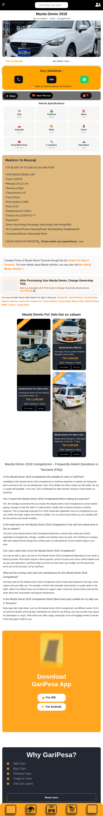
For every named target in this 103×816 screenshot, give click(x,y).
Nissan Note (78, 301)
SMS (51, 79)
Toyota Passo (91, 297)
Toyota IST (62, 297)
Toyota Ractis (76, 297)
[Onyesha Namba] (18, 79)
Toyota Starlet (50, 301)
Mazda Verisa (91, 301)
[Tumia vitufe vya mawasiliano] (59, 241)
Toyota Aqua (64, 301)
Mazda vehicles (49, 264)
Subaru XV (36, 301)
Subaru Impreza (9, 301)
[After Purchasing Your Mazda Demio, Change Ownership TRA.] (11, 285)
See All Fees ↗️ (27, 290)
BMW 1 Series (9, 305)
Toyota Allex (23, 305)
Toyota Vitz (24, 301)
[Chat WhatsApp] (84, 79)
